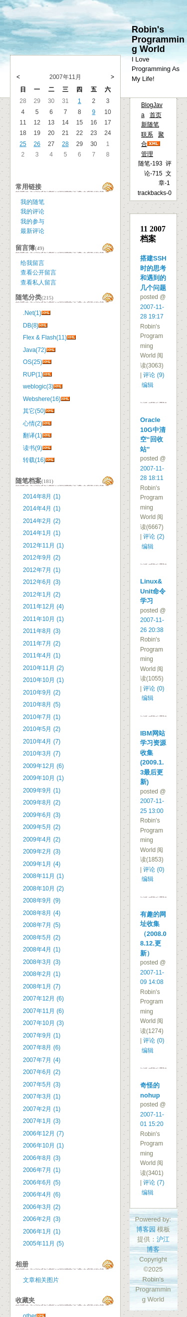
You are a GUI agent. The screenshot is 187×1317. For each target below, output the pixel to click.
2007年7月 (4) (41, 1060)
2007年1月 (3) (41, 1121)
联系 (147, 134)
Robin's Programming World (158, 39)
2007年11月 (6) (43, 1011)
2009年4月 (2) (41, 839)
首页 (156, 115)
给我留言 (32, 263)
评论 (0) (153, 688)
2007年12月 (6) (43, 998)
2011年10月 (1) (43, 619)
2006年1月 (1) (41, 1231)
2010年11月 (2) (43, 668)
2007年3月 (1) (41, 1096)
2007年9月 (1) (41, 1035)
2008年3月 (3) (41, 962)
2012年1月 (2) (41, 594)
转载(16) (34, 460)
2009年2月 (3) (41, 851)
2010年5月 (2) (41, 729)
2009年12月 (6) (43, 766)
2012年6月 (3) (41, 582)
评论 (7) (153, 1182)
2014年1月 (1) (41, 533)
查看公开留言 (38, 272)
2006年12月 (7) (43, 1133)
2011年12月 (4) (43, 606)
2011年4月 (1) (41, 655)
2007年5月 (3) (41, 1084)
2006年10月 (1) (43, 1145)
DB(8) (30, 325)
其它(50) (34, 411)
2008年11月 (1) (43, 876)
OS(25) (32, 362)
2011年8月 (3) (41, 631)
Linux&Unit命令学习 (153, 591)
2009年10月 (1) (43, 778)
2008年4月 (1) (41, 949)
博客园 (146, 1229)
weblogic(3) (38, 386)
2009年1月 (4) (41, 864)
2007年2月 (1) (41, 1109)
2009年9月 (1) (41, 790)
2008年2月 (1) (41, 974)
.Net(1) (32, 313)
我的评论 (32, 211)
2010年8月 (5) (41, 704)
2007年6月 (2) (41, 1072)
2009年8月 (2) (41, 802)
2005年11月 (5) (43, 1243)
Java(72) (34, 350)
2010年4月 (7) (41, 741)
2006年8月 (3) (41, 1158)
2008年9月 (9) (41, 900)
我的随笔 (32, 202)
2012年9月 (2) (41, 557)
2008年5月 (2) (41, 937)
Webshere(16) (42, 399)
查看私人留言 (38, 282)
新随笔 (150, 124)
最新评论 (32, 231)
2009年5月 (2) (41, 827)
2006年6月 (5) (41, 1182)
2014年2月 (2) (41, 521)
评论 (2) (153, 536)
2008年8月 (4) (41, 913)
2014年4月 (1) (41, 508)
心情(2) (32, 423)
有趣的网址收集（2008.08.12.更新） (153, 933)
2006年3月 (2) (41, 1207)
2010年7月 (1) (41, 717)
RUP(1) (33, 374)
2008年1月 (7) (41, 986)
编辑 (148, 385)
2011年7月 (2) (41, 643)
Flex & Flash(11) (45, 337)
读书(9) (32, 448)
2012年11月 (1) (43, 545)
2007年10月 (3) (43, 1023)
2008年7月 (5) (41, 925)
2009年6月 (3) (41, 815)
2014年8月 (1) (41, 496)
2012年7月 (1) (41, 570)
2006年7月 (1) (41, 1170)
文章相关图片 (41, 1280)
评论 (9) (153, 375)
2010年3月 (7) (41, 753)
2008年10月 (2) (43, 888)
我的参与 (32, 221)
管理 (147, 154)
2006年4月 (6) (41, 1194)
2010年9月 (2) (41, 692)
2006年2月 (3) (41, 1219)
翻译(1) (32, 435)
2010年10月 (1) (43, 680)
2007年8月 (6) (41, 1047)
